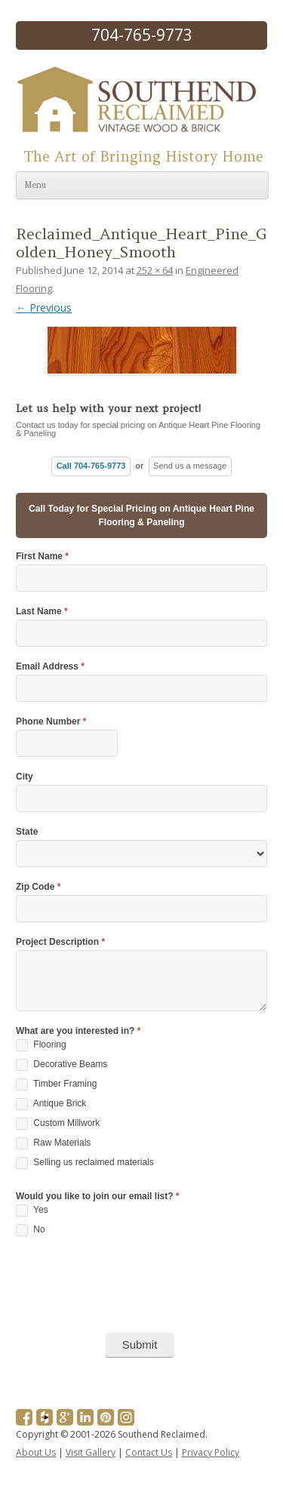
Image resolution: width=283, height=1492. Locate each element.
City (24, 777)
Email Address (50, 667)
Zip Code (38, 887)
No (30, 1230)
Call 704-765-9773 (91, 465)
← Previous (44, 307)
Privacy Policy (210, 1452)
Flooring (41, 1045)
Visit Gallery (90, 1452)
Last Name (42, 612)
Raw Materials (53, 1143)
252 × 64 (155, 270)
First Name (42, 556)
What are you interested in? (78, 1031)
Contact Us (148, 1452)
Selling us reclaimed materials (85, 1163)
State (27, 832)
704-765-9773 (141, 34)
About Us (36, 1452)
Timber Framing (56, 1084)
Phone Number (51, 722)
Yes (32, 1210)
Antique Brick (51, 1104)
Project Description (60, 942)
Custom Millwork (58, 1124)
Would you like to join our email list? (97, 1196)
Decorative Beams (61, 1065)
